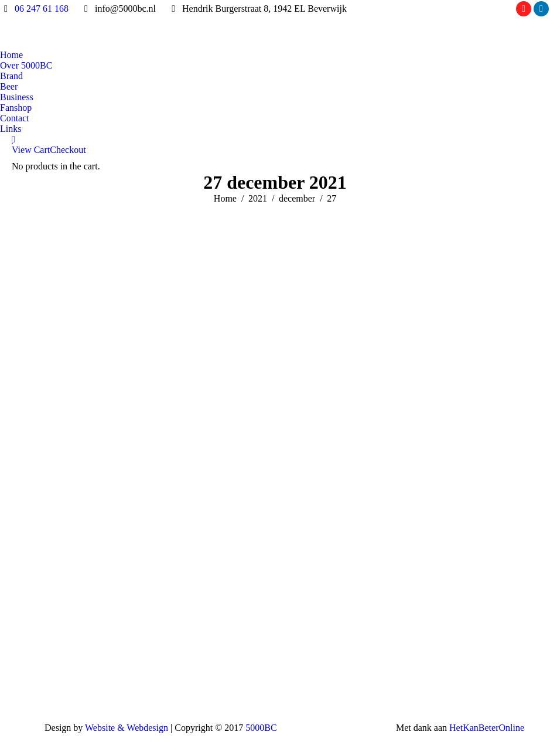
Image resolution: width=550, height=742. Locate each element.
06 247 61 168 (42, 8)
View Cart (31, 150)
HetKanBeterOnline (486, 728)
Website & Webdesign (126, 728)
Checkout (68, 150)
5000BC (260, 728)
